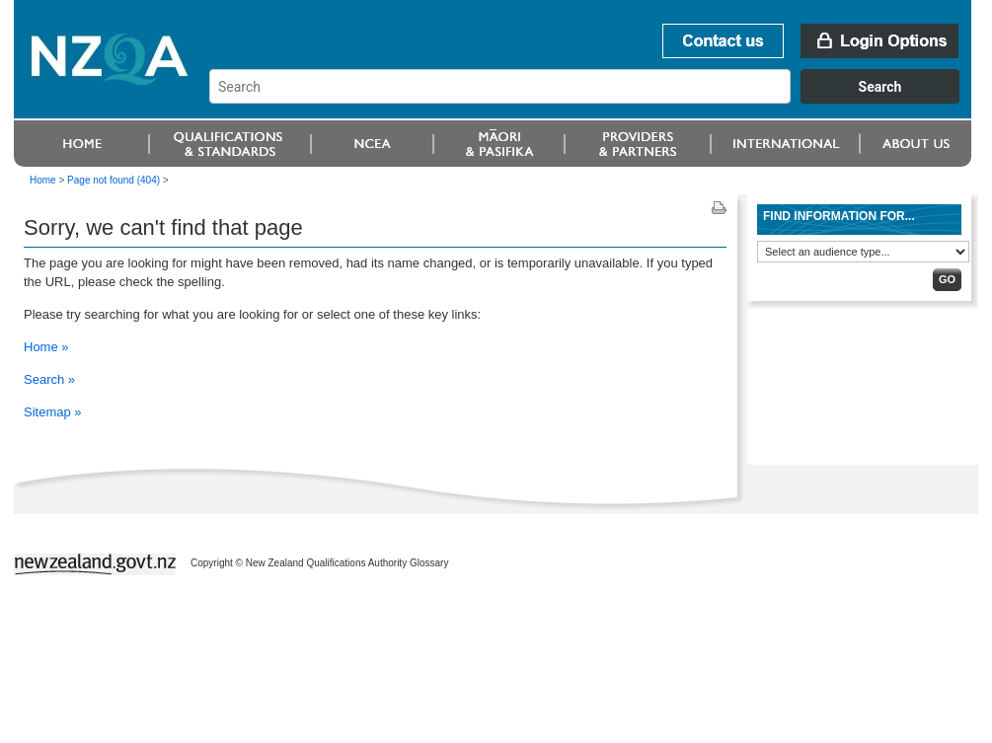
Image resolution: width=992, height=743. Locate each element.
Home (43, 180)
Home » (46, 346)
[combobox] (593, 99)
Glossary (429, 562)
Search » (49, 379)
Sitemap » (53, 412)
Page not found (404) (113, 180)
